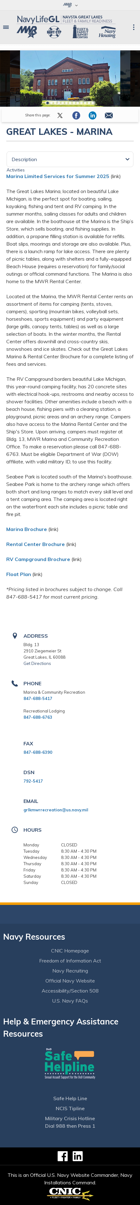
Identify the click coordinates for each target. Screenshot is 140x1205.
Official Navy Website (70, 981)
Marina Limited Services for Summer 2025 (57, 176)
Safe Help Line (70, 1098)
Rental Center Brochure (35, 544)
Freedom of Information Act (70, 960)
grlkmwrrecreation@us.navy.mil (55, 809)
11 (85, 103)
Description (24, 159)
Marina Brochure (26, 529)
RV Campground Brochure (38, 559)
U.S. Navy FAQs (70, 1001)
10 (81, 103)
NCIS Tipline (70, 1108)
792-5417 (33, 781)
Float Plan (18, 574)
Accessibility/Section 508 (70, 991)
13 (92, 103)
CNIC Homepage (70, 950)
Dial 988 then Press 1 (70, 1126)
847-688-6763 (37, 717)
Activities (16, 170)
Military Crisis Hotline (70, 1118)
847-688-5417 (37, 698)
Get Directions (37, 663)
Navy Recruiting (70, 971)
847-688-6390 (37, 752)
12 (89, 103)
